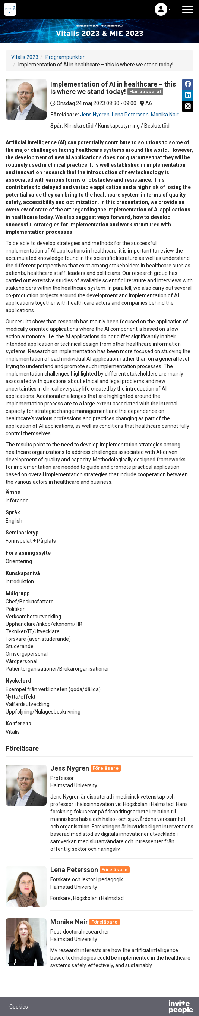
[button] (163, 9)
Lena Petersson (130, 114)
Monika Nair (165, 114)
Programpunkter (65, 57)
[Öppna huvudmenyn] (188, 9)
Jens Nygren (95, 114)
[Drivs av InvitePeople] (161, 1007)
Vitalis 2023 (24, 57)
